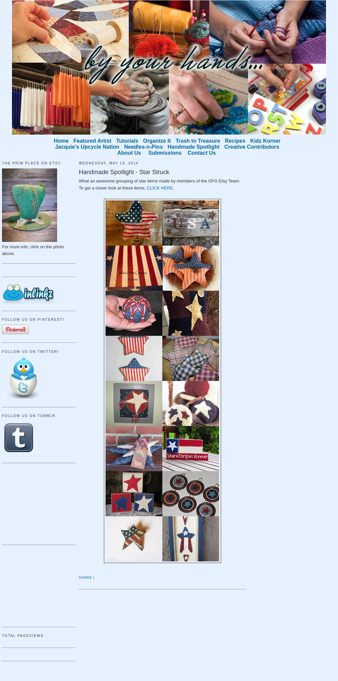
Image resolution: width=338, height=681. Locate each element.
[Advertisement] (35, 502)
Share (85, 577)
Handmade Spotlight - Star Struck (124, 172)
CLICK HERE (160, 187)
